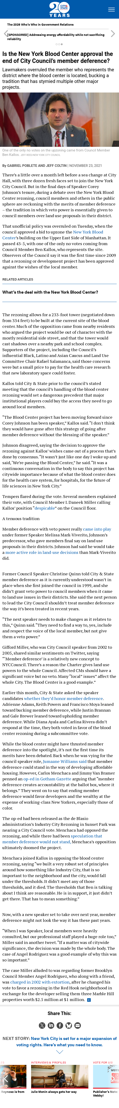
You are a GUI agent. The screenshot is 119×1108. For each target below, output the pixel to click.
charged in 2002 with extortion (39, 982)
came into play (97, 529)
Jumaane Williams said (64, 761)
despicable (45, 508)
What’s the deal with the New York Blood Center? (50, 292)
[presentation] (6, 1081)
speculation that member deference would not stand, (52, 838)
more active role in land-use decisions (41, 552)
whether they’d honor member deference (63, 698)
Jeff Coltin (56, 166)
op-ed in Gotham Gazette (46, 779)
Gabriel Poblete (22, 166)
